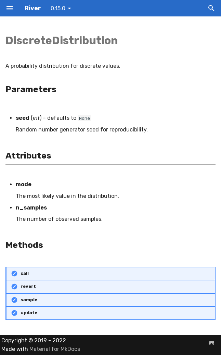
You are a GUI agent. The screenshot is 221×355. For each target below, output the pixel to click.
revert (28, 286)
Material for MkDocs (54, 349)
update (29, 312)
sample (29, 299)
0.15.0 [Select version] (58, 8)
